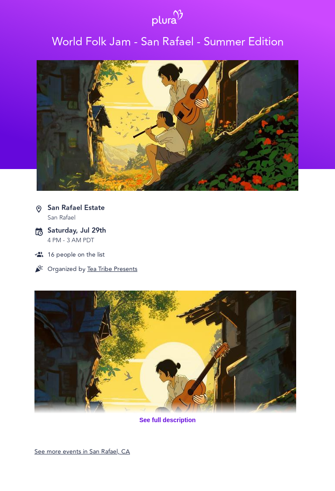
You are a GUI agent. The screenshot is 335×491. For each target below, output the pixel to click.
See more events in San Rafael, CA (82, 451)
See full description (167, 420)
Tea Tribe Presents (112, 269)
